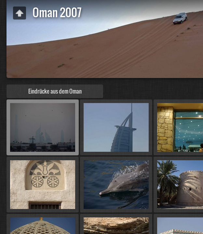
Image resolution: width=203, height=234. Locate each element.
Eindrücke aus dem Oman (55, 91)
